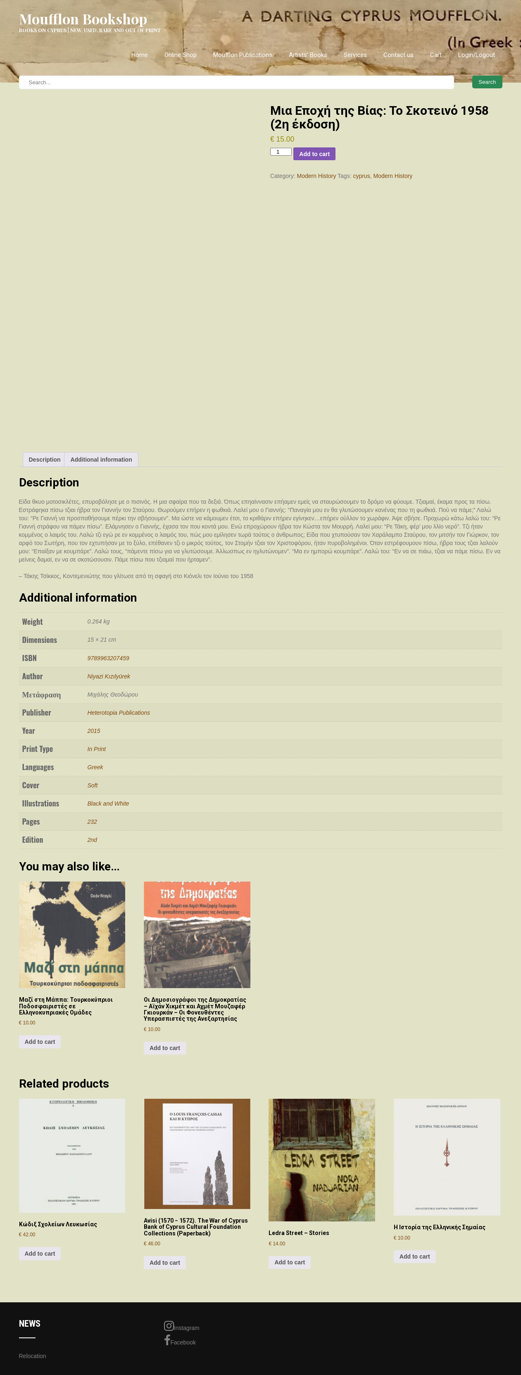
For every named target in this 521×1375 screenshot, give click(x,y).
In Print (97, 749)
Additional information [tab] (101, 459)
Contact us (398, 55)
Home (139, 55)
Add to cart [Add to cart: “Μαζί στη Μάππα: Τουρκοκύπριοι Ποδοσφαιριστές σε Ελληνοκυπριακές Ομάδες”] (40, 1041)
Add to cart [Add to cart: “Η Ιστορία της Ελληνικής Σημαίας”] (415, 1256)
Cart (436, 55)
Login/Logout (476, 55)
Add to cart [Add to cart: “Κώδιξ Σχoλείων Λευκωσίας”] (40, 1253)
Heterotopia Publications (119, 712)
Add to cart (314, 154)
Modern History (316, 176)
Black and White (108, 803)
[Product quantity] (281, 152)
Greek (95, 767)
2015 (94, 731)
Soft (93, 785)
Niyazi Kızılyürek (109, 676)
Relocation (32, 1356)
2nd (92, 840)
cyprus (361, 176)
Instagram (182, 1326)
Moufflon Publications (242, 55)
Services (355, 55)
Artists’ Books (308, 55)
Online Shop (180, 55)
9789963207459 (108, 658)
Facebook (180, 1340)
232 (92, 821)
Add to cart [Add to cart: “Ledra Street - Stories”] (289, 1262)
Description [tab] (45, 459)
